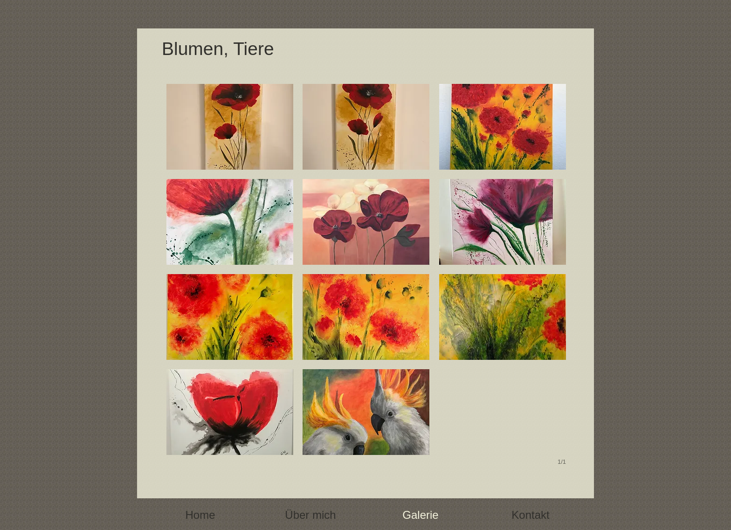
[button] (229, 127)
